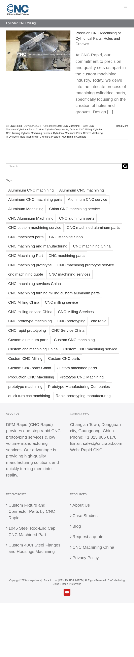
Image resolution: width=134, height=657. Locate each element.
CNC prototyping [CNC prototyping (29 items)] (71, 321)
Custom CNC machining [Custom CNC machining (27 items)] (74, 340)
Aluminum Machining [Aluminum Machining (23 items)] (25, 209)
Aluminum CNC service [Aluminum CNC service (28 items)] (87, 199)
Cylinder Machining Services (36, 133)
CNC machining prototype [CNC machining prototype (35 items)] (30, 265)
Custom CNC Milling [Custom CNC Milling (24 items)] (25, 358)
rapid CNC (51, 430)
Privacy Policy (85, 557)
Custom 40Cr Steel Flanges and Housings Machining (34, 548)
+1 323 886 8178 (100, 437)
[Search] (125, 166)
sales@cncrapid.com (102, 443)
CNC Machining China (93, 547)
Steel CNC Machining (67, 126)
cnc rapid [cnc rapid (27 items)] (99, 321)
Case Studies (85, 515)
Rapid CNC (91, 449)
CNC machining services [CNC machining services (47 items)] (69, 274)
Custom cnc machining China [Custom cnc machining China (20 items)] (33, 349)
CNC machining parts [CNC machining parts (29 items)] (66, 255)
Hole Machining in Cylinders (35, 136)
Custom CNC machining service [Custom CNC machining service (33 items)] (90, 349)
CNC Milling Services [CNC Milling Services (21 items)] (76, 312)
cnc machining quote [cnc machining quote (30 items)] (25, 274)
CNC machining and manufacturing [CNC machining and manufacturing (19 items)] (37, 246)
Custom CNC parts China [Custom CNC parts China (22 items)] (29, 368)
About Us (81, 505)
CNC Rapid (15, 126)
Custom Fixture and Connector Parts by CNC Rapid (31, 511)
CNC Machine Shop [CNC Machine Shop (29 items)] (66, 237)
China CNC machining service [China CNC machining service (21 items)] (74, 209)
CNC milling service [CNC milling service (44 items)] (61, 302)
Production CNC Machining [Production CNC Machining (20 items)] (31, 377)
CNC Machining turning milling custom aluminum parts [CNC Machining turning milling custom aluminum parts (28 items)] (54, 293)
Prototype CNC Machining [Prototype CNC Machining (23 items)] (82, 377)
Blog (76, 526)
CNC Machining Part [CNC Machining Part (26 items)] (25, 255)
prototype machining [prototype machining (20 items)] (25, 386)
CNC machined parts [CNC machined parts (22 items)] (25, 237)
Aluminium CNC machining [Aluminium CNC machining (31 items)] (31, 190)
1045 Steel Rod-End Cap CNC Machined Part (32, 531)
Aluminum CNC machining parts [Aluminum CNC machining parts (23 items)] (35, 199)
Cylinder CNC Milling (80, 129)
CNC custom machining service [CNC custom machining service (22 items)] (34, 227)
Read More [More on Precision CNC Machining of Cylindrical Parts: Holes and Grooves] (122, 126)
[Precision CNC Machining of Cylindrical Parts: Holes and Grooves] (38, 50)
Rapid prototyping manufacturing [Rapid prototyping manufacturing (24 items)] (83, 396)
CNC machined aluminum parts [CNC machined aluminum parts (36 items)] (93, 227)
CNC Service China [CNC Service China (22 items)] (68, 330)
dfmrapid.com (50, 580)
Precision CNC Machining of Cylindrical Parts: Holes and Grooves (98, 38)
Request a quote (87, 536)
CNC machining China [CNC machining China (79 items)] (92, 246)
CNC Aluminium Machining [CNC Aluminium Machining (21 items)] (31, 218)
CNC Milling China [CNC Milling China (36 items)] (23, 302)
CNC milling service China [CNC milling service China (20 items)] (30, 312)
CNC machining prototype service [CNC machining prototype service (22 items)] (85, 265)
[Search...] (64, 166)
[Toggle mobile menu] (126, 6)
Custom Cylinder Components (52, 129)
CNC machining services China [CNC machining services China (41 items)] (34, 284)
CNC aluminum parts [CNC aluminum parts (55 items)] (76, 218)
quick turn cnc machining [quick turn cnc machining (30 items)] (29, 396)
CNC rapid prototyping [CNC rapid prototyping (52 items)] (27, 330)
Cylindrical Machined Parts (67, 133)
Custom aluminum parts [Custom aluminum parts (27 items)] (28, 340)
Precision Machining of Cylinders (68, 136)
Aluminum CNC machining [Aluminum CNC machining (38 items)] (81, 190)
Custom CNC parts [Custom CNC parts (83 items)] (64, 358)
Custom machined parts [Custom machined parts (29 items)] (77, 368)
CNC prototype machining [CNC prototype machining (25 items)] (30, 321)
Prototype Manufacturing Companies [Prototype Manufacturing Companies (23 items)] (79, 386)
